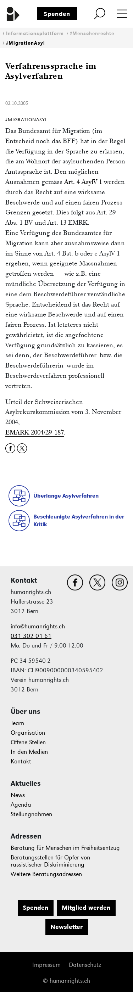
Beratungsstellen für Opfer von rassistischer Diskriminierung (50, 861)
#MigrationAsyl (25, 43)
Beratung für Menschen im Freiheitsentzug (65, 848)
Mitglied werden (86, 907)
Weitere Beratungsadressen (46, 874)
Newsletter (66, 926)
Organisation (28, 732)
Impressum (46, 965)
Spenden (57, 13)
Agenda (21, 804)
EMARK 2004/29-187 (34, 432)
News (18, 795)
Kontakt (21, 761)
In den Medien (29, 752)
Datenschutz (85, 965)
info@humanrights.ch (38, 626)
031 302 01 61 (31, 636)
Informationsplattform (35, 33)
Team (17, 723)
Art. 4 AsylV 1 (83, 182)
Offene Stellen (28, 742)
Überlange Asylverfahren (66, 495)
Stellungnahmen (31, 814)
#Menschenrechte (92, 33)
